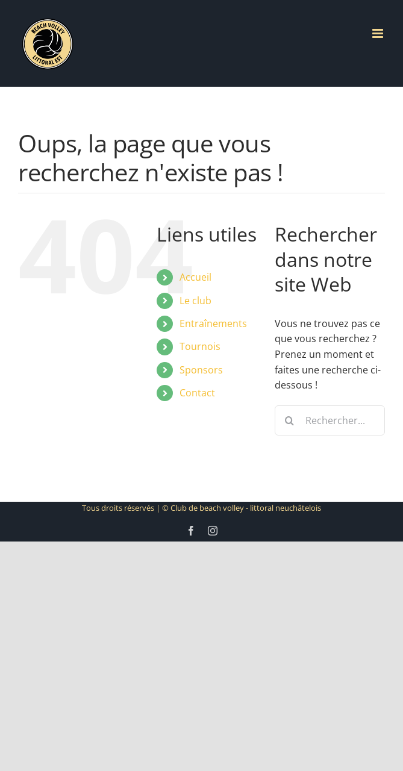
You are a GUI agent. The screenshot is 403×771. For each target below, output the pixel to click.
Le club (195, 300)
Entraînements (213, 323)
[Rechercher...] (330, 420)
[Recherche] (290, 420)
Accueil (195, 277)
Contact (197, 392)
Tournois (200, 346)
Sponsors (201, 369)
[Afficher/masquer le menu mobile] (378, 33)
